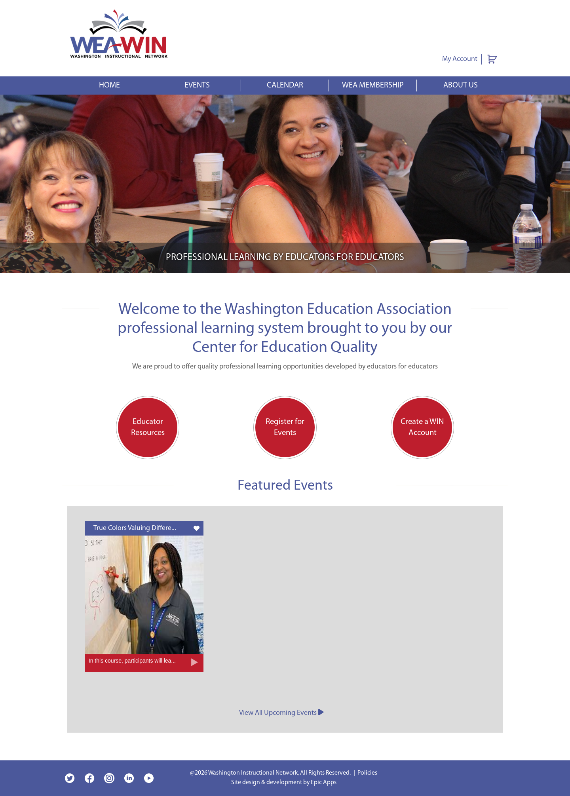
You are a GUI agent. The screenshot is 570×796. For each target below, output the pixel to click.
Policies (367, 773)
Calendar (285, 85)
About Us (460, 85)
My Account (459, 59)
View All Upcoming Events (281, 713)
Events (197, 85)
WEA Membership (373, 85)
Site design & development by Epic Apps (283, 782)
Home (109, 85)
